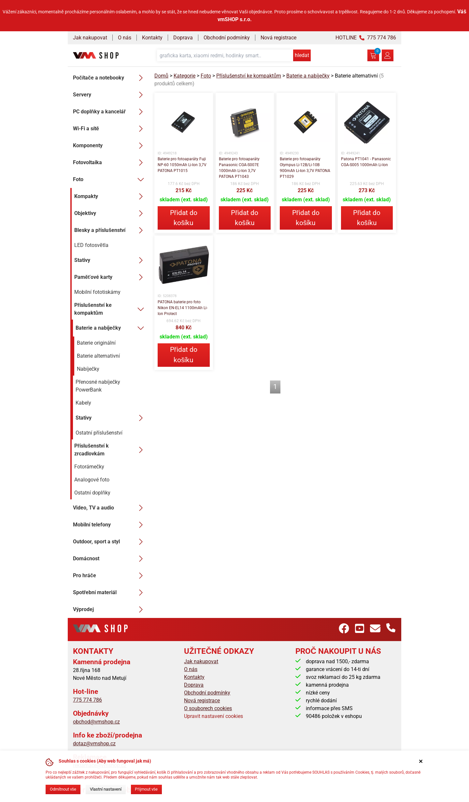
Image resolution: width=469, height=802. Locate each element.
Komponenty (110, 145)
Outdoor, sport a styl (110, 542)
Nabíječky (88, 369)
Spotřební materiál (110, 592)
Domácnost (110, 559)
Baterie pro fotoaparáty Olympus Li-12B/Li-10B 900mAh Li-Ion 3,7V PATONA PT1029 (305, 168)
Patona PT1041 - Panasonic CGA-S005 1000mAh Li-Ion (366, 162)
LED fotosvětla (91, 245)
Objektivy (110, 213)
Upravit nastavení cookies (213, 716)
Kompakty (110, 196)
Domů (161, 76)
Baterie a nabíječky (111, 328)
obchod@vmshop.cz (96, 722)
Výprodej (110, 609)
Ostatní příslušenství (99, 433)
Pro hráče (110, 575)
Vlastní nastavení (105, 789)
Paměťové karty (110, 277)
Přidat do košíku (183, 218)
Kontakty (152, 38)
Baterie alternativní (98, 356)
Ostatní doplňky (92, 493)
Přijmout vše (146, 789)
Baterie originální (96, 343)
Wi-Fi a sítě (110, 129)
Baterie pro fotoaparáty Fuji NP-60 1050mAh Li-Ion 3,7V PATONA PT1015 (182, 165)
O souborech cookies (208, 708)
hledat (302, 55)
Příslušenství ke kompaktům (110, 309)
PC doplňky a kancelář (110, 112)
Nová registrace (278, 38)
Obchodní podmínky (227, 38)
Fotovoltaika (110, 162)
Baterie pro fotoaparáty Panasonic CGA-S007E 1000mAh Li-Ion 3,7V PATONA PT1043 (239, 168)
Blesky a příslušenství (110, 230)
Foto (110, 179)
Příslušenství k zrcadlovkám (110, 450)
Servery (110, 95)
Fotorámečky (89, 467)
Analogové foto (91, 480)
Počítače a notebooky (110, 78)
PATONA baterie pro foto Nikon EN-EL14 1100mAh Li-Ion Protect (182, 308)
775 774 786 (87, 700)
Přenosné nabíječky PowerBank (98, 386)
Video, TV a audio (110, 508)
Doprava (183, 38)
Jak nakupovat (90, 38)
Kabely (83, 403)
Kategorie (184, 76)
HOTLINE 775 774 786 (365, 38)
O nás (124, 38)
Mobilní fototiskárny (97, 292)
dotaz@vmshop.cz (94, 743)
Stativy (110, 260)
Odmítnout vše (63, 789)
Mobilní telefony (110, 525)
